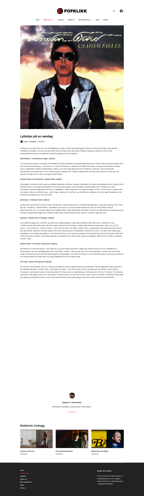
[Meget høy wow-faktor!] (107, 439)
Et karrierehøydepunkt (64, 451)
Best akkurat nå (86, 20)
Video (97, 20)
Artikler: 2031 (72, 412)
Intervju (61, 20)
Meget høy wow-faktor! (100, 451)
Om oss (105, 20)
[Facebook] (121, 10)
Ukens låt (71, 20)
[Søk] (114, 11)
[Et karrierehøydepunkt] (72, 439)
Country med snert (27, 451)
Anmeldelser (49, 20)
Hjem (37, 20)
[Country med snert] (36, 439)
